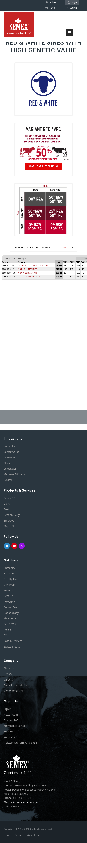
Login (72, 2)
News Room (11, 714)
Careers (8, 679)
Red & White (11, 624)
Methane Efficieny (14, 474)
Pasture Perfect (13, 641)
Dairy (7, 503)
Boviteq (8, 480)
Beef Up (8, 596)
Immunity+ (10, 446)
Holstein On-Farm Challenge (20, 742)
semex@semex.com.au (24, 802)
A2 (5, 635)
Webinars (9, 737)
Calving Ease (11, 607)
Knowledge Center (14, 725)
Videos (51, 2)
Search (71, 7)
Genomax (9, 584)
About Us (9, 668)
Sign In (8, 709)
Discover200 (11, 720)
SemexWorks (11, 452)
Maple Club (10, 526)
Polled (7, 629)
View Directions (11, 806)
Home (50, 7)
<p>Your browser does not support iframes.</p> (43, 321)
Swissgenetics (12, 646)
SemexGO (10, 498)
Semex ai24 (10, 468)
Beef (6, 509)
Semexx (8, 590)
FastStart (9, 573)
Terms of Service (14, 835)
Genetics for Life (13, 690)
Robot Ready (11, 613)
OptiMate (9, 457)
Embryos (9, 520)
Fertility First (11, 579)
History (8, 674)
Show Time (10, 618)
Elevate (8, 463)
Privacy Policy (33, 835)
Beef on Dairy (12, 515)
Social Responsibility (15, 685)
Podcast (8, 731)
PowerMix (10, 601)
